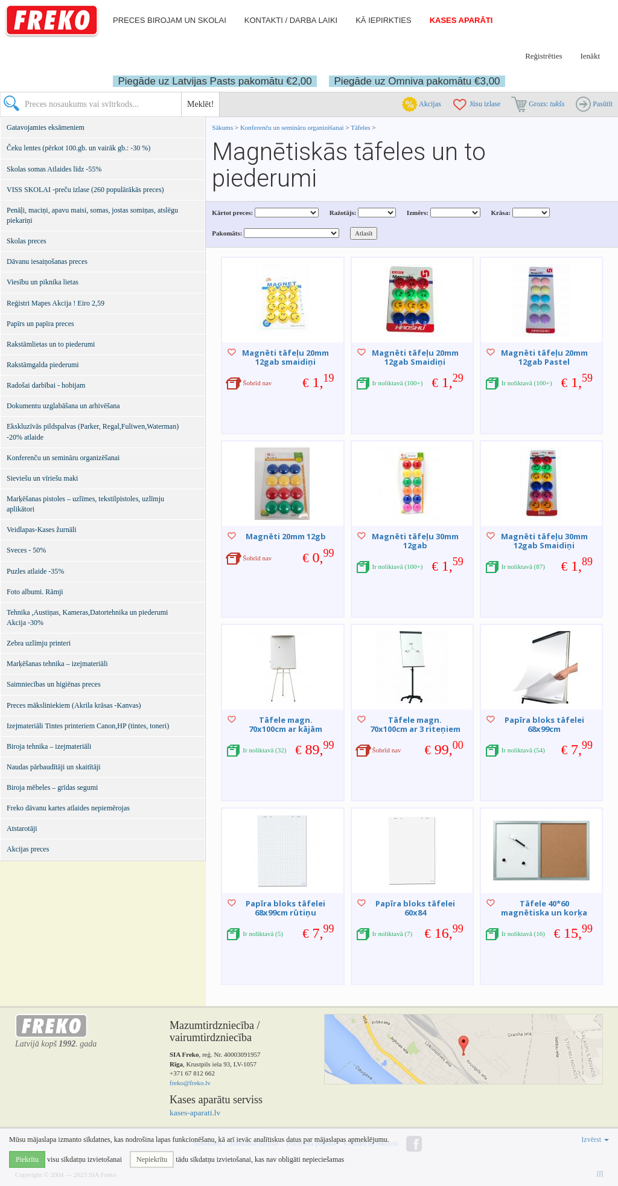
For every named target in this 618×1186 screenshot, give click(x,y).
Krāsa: (500, 212)
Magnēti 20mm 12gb (286, 536)
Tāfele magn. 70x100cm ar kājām (285, 724)
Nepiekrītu (151, 1159)
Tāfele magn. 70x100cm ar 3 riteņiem (415, 724)
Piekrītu (27, 1159)
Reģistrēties (543, 55)
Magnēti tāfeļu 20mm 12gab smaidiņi (285, 357)
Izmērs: (417, 212)
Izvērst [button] (595, 1139)
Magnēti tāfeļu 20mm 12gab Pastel (544, 357)
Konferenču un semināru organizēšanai (292, 127)
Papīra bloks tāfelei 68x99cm (544, 724)
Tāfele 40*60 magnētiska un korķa (544, 907)
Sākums (222, 127)
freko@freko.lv (190, 1082)
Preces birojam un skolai (169, 20)
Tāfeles (360, 127)
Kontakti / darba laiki (290, 20)
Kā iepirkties (383, 20)
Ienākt (590, 55)
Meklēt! (200, 104)
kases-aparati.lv (195, 1112)
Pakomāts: (227, 233)
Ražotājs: (343, 212)
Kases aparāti (461, 20)
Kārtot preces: (232, 212)
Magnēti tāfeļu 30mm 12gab (415, 540)
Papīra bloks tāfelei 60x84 (415, 907)
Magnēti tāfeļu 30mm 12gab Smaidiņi (544, 540)
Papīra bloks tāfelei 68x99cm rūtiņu (285, 907)
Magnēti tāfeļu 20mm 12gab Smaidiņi (415, 357)
